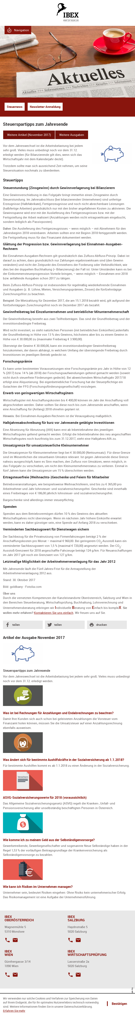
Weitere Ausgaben (71, 135)
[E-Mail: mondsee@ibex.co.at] (14, 940)
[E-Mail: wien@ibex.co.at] (14, 974)
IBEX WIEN (9, 953)
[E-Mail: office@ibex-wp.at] (77, 974)
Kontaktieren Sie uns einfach (53, 613)
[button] (18, 30)
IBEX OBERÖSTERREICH (19, 918)
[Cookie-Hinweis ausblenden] (119, 1004)
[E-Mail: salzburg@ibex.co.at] (77, 940)
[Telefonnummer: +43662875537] (70, 940)
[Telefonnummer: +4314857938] (7, 974)
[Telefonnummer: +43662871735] (70, 974)
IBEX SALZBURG (76, 918)
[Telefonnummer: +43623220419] (7, 940)
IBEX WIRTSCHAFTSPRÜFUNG (87, 953)
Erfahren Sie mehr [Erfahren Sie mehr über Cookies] (14, 1011)
